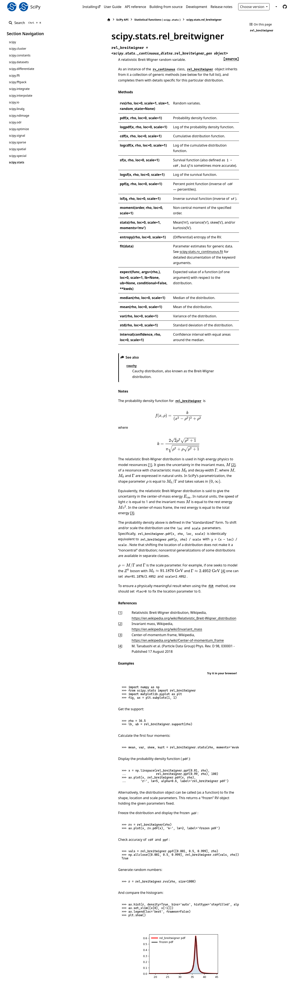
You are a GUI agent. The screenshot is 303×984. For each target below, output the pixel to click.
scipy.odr (15, 122)
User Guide (112, 6)
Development (196, 6)
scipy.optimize (19, 129)
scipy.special (17, 156)
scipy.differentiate (21, 69)
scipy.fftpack (17, 82)
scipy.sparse (17, 142)
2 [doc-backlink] (96, 584)
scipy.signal (17, 136)
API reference (135, 6)
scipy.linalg (16, 109)
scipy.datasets (19, 62)
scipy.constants (19, 55)
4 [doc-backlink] (96, 601)
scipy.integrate (19, 89)
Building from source (165, 6)
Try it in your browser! (222, 629)
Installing (89, 6)
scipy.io (14, 102)
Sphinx (35, 978)
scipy (12, 42)
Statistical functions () (133, 20)
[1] (115, 437)
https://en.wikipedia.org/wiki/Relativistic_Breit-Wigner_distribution (160, 579)
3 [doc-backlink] (96, 590)
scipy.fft (14, 75)
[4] (176, 532)
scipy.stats (16, 162)
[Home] (84, 19)
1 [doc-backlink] (96, 573)
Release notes (221, 6)
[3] (151, 479)
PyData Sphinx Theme (267, 974)
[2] (199, 437)
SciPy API (98, 19)
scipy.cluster (17, 49)
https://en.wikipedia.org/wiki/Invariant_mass (185, 584)
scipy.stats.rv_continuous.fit (181, 240)
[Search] (25, 23)
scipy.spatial (17, 149)
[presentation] (166, 388)
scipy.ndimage (19, 115)
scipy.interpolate (20, 95)
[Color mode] (275, 6)
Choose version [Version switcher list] (252, 6)
